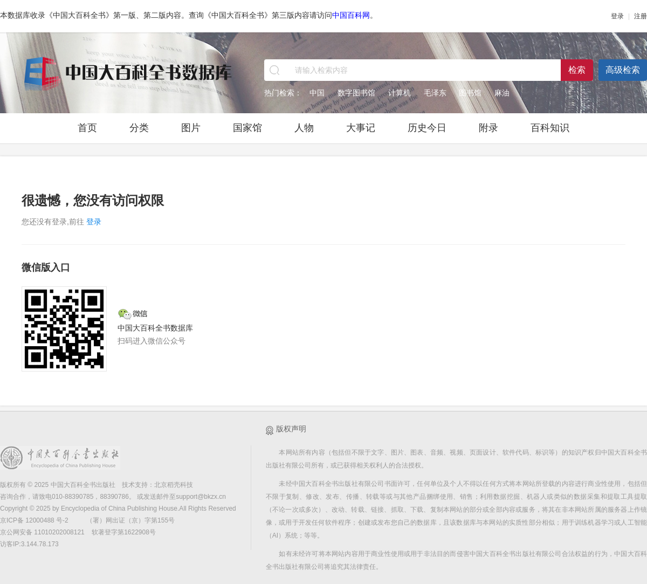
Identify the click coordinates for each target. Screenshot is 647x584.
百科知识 (550, 127)
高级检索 (622, 69)
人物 (304, 127)
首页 (87, 127)
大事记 (360, 127)
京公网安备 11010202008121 (42, 532)
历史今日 (427, 127)
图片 (191, 127)
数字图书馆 (356, 92)
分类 (139, 127)
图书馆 (470, 92)
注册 (640, 16)
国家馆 (247, 127)
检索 (577, 69)
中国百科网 (351, 15)
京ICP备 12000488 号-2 (35, 520)
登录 (617, 16)
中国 (317, 92)
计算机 (399, 92)
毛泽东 (435, 92)
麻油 (502, 92)
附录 (488, 127)
